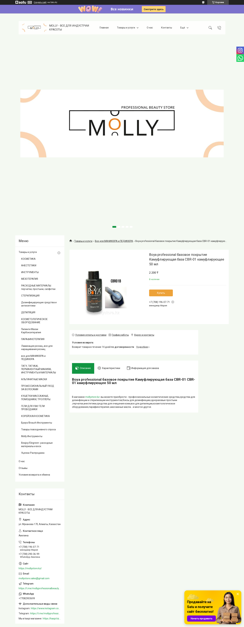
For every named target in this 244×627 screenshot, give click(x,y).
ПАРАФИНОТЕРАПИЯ (32, 339)
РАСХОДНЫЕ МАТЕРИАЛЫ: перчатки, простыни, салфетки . (38, 287)
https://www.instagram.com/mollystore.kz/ (46, 608)
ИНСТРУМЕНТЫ (30, 272)
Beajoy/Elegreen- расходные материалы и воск (37, 444)
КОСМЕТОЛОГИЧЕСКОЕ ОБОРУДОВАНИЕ (34, 321)
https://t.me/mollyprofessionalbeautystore (40, 588)
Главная (104, 27)
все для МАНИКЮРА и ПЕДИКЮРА (33, 358)
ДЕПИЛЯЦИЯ (28, 312)
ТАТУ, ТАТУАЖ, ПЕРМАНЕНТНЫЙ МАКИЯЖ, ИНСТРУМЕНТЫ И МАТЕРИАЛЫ (38, 369)
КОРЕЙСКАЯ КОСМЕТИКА (35, 416)
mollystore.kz (92, 397)
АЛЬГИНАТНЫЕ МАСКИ (34, 379)
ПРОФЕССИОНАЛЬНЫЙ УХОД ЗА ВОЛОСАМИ (37, 388)
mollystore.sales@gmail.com (34, 578)
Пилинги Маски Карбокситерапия (31, 331)
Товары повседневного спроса (38, 429)
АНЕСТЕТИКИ (28, 265)
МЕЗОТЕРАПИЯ (29, 278)
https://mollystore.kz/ (30, 568)
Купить (161, 293)
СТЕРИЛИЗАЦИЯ (30, 295)
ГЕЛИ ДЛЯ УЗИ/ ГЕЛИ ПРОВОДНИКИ (33, 408)
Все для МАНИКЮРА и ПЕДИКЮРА (114, 241)
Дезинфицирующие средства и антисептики (39, 304)
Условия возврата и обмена (34, 474)
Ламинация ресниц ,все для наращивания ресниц (37, 348)
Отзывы (23, 468)
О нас (150, 27)
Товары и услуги (126, 27)
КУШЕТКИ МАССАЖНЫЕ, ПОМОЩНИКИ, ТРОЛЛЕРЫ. (36, 398)
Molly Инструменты (31, 436)
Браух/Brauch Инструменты (36, 422)
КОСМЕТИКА (28, 259)
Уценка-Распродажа (32, 452)
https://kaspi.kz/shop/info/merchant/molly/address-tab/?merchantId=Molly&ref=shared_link (52, 618)
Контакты (166, 27)
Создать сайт (40, 2)
